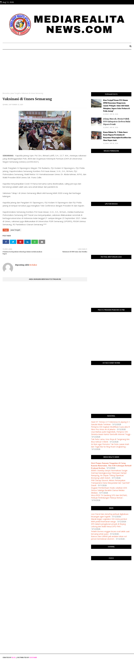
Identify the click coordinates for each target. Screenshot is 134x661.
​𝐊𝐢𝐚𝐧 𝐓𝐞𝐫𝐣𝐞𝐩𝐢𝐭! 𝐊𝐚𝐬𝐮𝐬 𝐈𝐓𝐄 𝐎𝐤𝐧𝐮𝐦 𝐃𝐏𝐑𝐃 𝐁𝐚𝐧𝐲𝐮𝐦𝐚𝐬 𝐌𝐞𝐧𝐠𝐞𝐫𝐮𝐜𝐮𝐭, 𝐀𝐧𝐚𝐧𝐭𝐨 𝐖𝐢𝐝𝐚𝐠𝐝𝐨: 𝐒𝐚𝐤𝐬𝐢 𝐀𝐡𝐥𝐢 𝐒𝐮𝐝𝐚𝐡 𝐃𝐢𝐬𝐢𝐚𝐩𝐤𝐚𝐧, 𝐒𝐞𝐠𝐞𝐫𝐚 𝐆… (116, 105)
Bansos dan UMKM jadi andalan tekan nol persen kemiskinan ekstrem (109, 537)
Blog (14, 657)
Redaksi (33, 265)
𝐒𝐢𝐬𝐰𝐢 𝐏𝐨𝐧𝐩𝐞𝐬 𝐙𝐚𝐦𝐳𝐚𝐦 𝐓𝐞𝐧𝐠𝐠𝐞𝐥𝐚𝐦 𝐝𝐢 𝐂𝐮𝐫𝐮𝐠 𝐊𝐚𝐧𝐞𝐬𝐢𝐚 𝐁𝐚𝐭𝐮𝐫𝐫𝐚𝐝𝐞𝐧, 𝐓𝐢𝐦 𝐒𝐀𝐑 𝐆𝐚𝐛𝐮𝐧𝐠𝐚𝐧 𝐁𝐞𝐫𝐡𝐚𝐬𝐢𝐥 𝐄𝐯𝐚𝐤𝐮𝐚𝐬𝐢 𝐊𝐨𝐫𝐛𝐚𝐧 (111, 465)
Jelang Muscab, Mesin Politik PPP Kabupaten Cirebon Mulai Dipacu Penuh (116, 121)
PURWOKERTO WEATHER (111, 572)
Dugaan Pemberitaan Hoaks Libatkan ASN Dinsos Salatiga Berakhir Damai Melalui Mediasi (109, 490)
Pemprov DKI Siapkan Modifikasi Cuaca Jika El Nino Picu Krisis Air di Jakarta (110, 428)
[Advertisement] (67, 72)
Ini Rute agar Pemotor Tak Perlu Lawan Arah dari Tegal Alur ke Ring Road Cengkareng (110, 445)
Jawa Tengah (15, 93)
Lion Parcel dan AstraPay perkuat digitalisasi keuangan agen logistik (109, 515)
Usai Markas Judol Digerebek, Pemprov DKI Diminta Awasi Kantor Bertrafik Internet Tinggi (110, 433)
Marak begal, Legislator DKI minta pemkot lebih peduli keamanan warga (109, 520)
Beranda (6, 93)
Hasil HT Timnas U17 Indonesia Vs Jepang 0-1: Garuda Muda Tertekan (110, 423)
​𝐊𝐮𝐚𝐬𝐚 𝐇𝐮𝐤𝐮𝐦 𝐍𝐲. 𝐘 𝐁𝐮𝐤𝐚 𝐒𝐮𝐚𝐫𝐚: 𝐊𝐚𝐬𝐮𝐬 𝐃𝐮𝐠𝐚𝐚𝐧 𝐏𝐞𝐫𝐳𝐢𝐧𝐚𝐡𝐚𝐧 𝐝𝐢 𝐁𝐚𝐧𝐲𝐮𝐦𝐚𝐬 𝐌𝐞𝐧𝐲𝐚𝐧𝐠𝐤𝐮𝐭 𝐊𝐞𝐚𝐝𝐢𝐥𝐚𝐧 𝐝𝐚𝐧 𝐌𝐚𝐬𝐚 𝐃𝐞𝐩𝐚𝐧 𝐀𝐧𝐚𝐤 (117, 136)
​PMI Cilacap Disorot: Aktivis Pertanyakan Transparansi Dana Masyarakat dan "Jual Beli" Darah (110, 483)
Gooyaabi (33, 657)
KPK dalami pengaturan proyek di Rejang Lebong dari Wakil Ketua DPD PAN (108, 525)
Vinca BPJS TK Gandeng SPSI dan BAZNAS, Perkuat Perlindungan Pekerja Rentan (109, 496)
